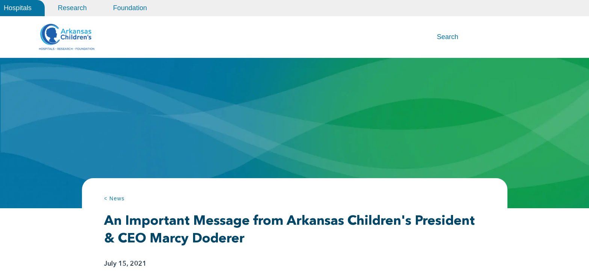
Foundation (130, 8)
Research (72, 8)
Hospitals (18, 8)
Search (447, 37)
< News (114, 198)
